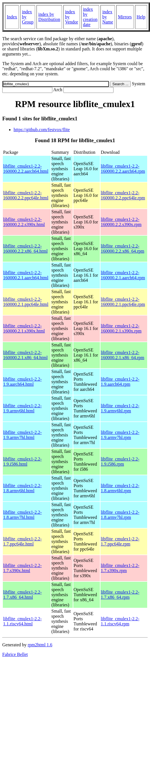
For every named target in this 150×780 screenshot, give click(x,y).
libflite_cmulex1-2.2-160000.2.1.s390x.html (24, 328)
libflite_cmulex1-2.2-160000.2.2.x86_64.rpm (122, 248)
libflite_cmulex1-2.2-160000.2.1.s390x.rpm (121, 328)
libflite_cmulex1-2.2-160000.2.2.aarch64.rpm (123, 169)
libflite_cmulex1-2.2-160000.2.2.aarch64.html (25, 169)
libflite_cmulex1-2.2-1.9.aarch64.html (22, 382)
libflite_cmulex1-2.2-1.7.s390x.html (22, 568)
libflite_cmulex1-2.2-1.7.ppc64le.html (22, 541)
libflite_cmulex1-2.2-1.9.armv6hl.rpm (120, 408)
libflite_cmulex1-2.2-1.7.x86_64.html (22, 595)
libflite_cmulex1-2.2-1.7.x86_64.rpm (120, 595)
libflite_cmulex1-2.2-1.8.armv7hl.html (22, 515)
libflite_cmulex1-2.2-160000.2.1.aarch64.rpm (123, 275)
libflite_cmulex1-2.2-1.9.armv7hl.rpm (120, 435)
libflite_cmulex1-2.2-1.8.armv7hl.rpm (120, 515)
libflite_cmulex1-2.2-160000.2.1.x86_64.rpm (122, 355)
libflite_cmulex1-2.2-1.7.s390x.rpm (120, 568)
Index (12, 16)
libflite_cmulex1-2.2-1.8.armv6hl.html (22, 488)
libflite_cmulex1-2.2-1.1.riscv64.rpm (120, 621)
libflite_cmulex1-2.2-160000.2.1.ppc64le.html (25, 302)
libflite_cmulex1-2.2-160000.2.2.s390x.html (24, 222)
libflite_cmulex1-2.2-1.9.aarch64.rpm (120, 382)
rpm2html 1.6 (40, 644)
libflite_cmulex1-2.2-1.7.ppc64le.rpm (120, 541)
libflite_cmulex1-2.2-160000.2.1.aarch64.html (25, 275)
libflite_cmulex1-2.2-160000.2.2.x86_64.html (25, 248)
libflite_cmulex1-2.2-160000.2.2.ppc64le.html (25, 195)
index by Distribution (49, 17)
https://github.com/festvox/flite (42, 129)
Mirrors (125, 16)
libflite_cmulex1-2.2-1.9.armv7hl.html (22, 435)
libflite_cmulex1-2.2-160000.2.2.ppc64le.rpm (123, 195)
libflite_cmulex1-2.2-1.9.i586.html (22, 461)
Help (141, 16)
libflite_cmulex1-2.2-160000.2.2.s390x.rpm (121, 222)
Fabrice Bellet (15, 654)
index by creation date (90, 17)
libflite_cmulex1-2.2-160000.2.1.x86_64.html (25, 355)
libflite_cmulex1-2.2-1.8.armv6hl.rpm (120, 488)
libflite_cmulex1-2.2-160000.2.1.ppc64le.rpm (123, 302)
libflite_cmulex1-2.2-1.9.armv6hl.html (22, 408)
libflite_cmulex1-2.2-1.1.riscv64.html (22, 621)
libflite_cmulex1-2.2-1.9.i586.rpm (120, 461)
